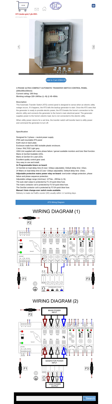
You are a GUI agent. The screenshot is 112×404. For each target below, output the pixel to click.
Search (90, 398)
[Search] (49, 398)
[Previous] (18, 47)
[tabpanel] (23, 6)
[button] (56, 47)
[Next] (93, 47)
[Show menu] (93, 5)
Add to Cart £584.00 (56, 80)
